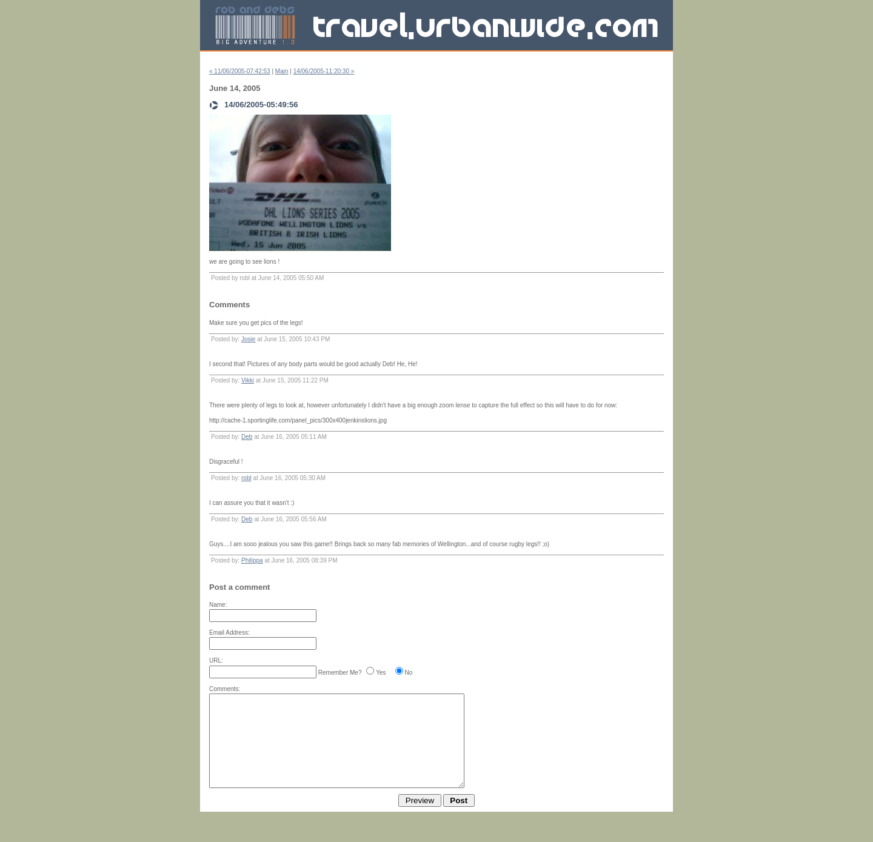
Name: (218, 604)
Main (282, 71)
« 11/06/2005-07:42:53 (239, 71)
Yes (381, 672)
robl (246, 478)
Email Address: (229, 632)
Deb (246, 436)
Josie (248, 339)
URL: (216, 660)
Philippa (252, 560)
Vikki (247, 380)
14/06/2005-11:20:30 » (324, 71)
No (409, 672)
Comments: (224, 689)
